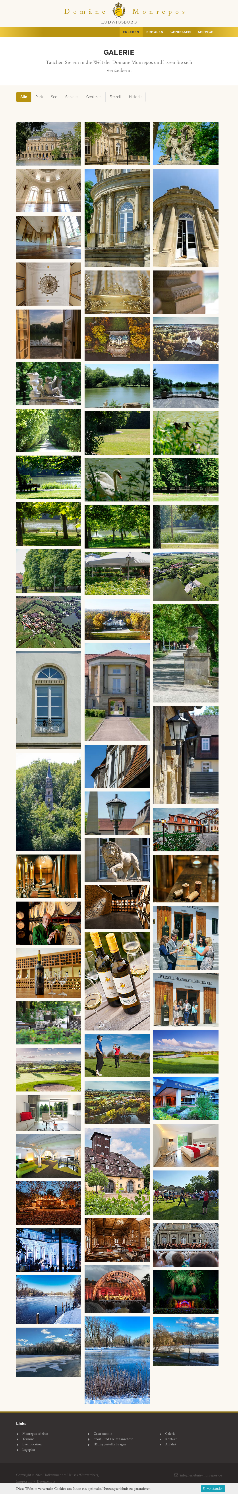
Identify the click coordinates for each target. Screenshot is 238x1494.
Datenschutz (46, 1481)
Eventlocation (32, 1444)
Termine (28, 1439)
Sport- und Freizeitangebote (113, 1439)
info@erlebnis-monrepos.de (201, 1475)
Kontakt (171, 1439)
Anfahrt (170, 1444)
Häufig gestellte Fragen (110, 1444)
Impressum (24, 1481)
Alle (23, 97)
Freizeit (115, 97)
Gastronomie (103, 1433)
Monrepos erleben (35, 1433)
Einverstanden (213, 1488)
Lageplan (28, 1449)
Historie (135, 97)
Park (39, 97)
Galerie (170, 1433)
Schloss (71, 97)
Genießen (93, 97)
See (54, 97)
